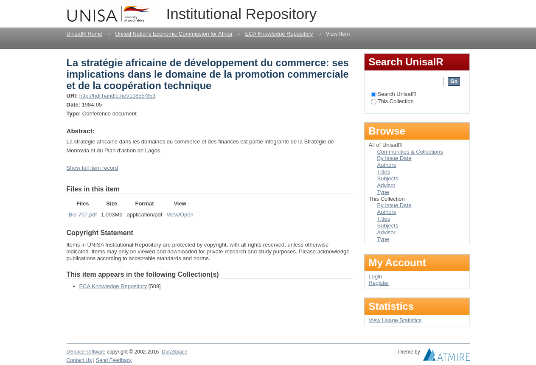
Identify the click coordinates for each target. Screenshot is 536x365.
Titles (383, 171)
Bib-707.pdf (83, 214)
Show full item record (92, 168)
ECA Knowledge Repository (279, 34)
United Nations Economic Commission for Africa (173, 34)
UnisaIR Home (85, 34)
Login (463, 10)
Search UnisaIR (393, 94)
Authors (386, 165)
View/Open (179, 214)
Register (379, 283)
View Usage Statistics (395, 320)
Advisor (386, 185)
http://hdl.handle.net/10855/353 (117, 96)
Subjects (387, 178)
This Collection (392, 101)
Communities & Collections (410, 152)
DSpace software (86, 352)
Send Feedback (114, 360)
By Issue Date (394, 158)
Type (383, 192)
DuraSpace (174, 352)
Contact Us (79, 360)
